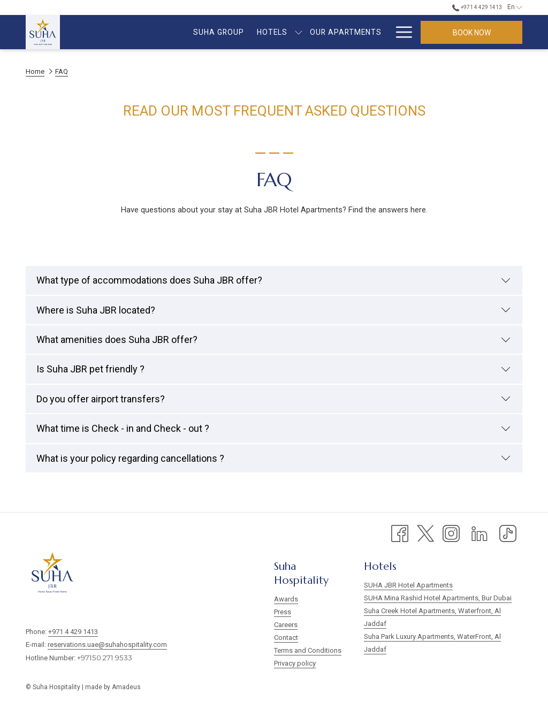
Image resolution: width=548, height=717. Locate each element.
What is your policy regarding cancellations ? (273, 458)
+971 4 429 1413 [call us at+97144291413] (477, 7)
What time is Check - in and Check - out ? (273, 428)
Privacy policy (295, 663)
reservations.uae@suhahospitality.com (107, 644)
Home (35, 71)
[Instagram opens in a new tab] (451, 533)
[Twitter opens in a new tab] (425, 533)
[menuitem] (127, 32)
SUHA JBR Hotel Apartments (408, 585)
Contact (286, 638)
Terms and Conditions (307, 650)
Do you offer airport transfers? (273, 399)
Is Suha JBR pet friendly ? (273, 369)
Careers (286, 625)
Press (282, 612)
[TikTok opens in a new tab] (507, 533)
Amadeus (126, 687)
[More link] (400, 32)
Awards (286, 599)
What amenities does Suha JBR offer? (273, 339)
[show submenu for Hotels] (207, 32)
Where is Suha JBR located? (273, 310)
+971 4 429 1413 (73, 632)
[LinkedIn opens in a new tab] (479, 533)
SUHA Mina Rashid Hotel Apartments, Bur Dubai (438, 598)
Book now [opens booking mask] (472, 32)
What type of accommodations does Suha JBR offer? (273, 280)
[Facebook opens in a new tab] (399, 533)
